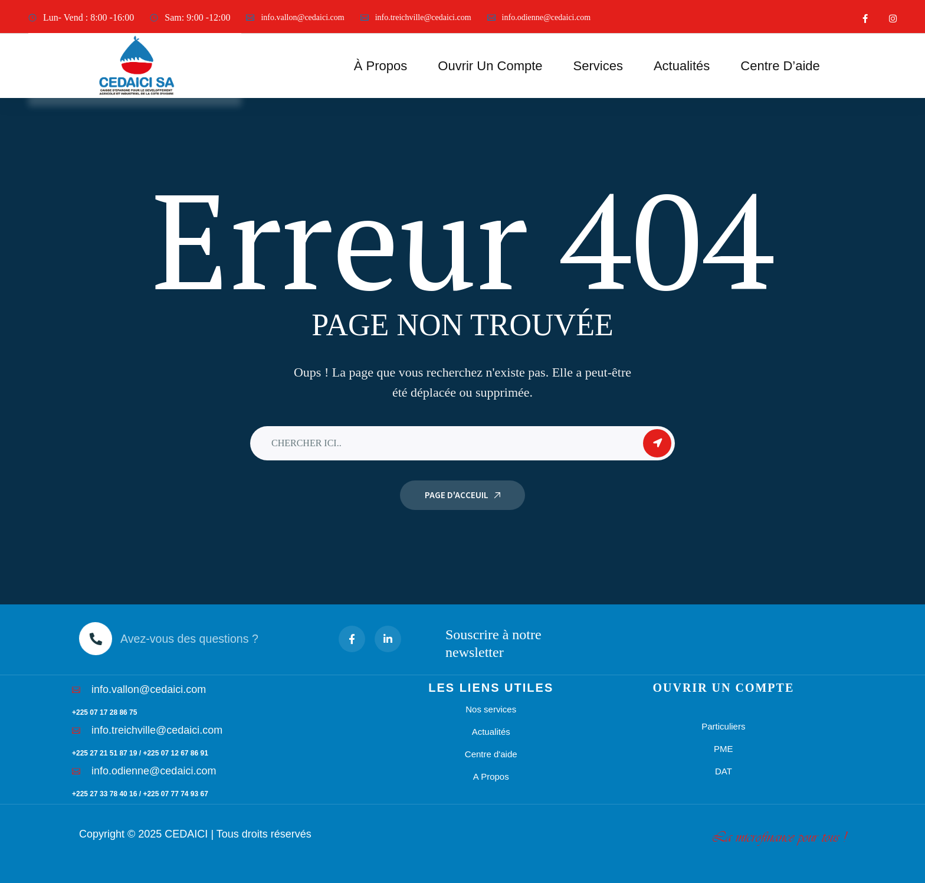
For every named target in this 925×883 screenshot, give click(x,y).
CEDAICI (186, 834)
